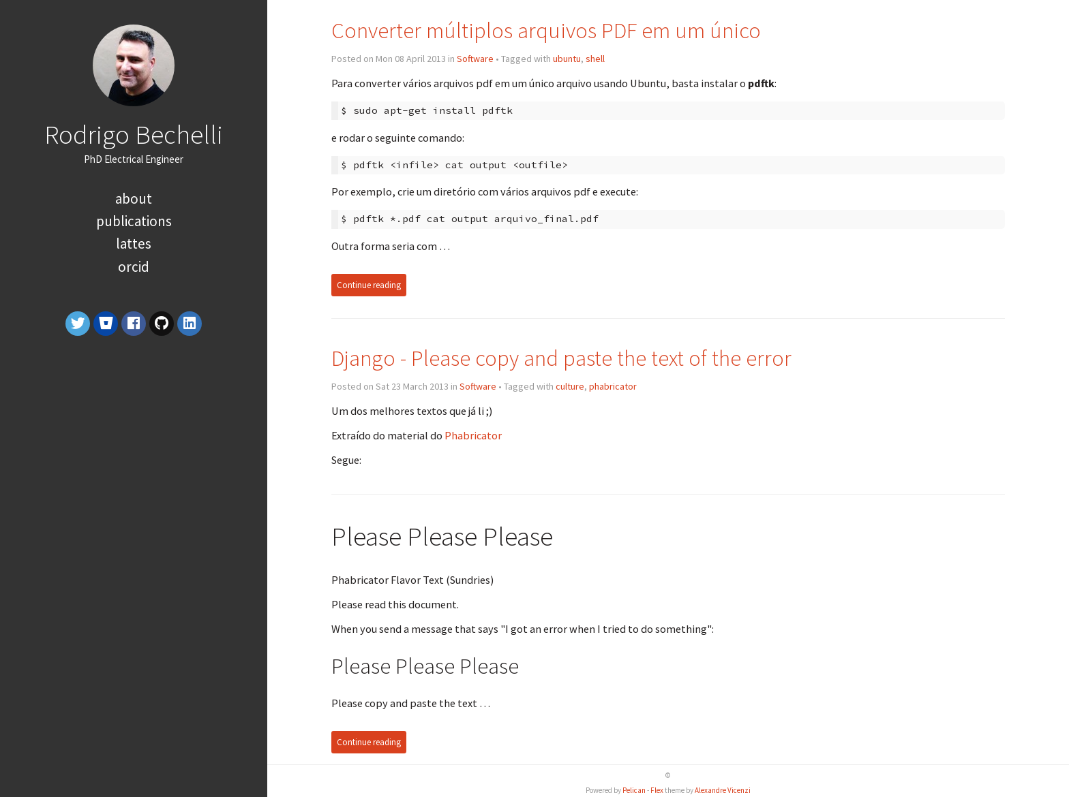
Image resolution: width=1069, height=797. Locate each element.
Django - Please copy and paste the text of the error (561, 358)
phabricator (613, 386)
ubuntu (567, 58)
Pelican (634, 790)
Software (475, 58)
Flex (656, 790)
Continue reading (369, 285)
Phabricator (473, 435)
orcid (133, 266)
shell (595, 58)
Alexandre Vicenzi (723, 790)
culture (570, 386)
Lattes (133, 243)
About (133, 198)
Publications (134, 221)
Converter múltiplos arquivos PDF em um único (546, 30)
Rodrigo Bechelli (133, 134)
